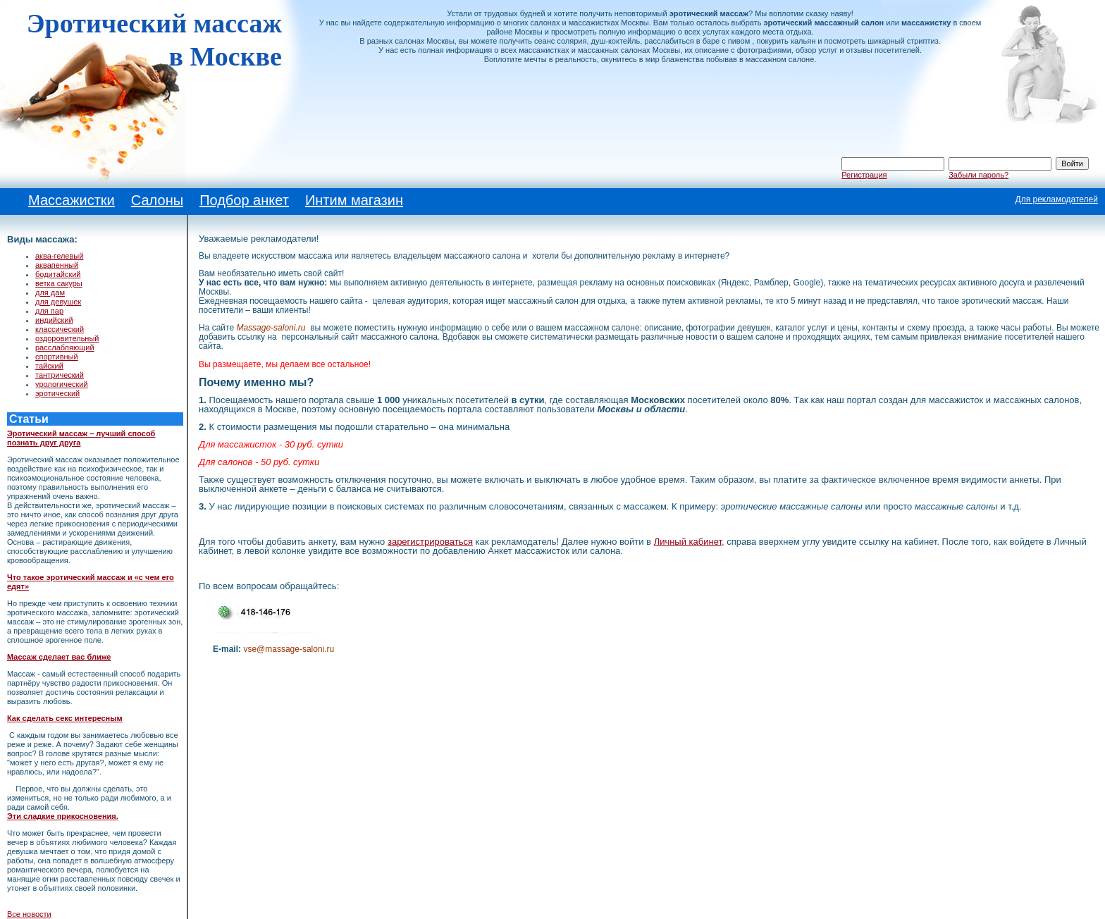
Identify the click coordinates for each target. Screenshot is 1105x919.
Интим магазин (354, 200)
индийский (54, 320)
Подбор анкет (244, 200)
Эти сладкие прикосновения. (62, 816)
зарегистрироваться (430, 541)
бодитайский (58, 274)
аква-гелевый (59, 256)
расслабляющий (64, 347)
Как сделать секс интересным (65, 718)
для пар (49, 311)
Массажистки (71, 200)
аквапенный (56, 265)
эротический (57, 393)
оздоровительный (67, 338)
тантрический (59, 375)
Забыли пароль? (978, 175)
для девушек (58, 301)
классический (59, 329)
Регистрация (864, 175)
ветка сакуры (58, 283)
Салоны (157, 200)
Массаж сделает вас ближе (59, 657)
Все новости (29, 914)
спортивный (56, 356)
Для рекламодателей (1057, 199)
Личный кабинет (688, 541)
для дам (50, 292)
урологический (61, 384)
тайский (49, 366)
